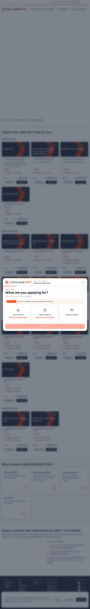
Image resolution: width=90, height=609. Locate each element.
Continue (45, 326)
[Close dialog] (83, 282)
